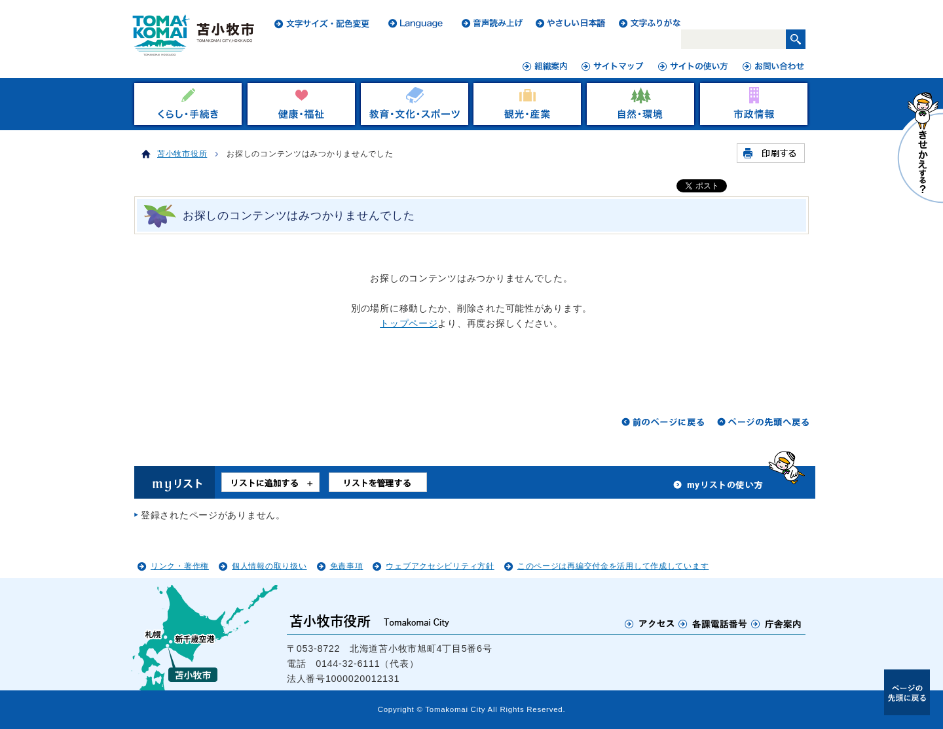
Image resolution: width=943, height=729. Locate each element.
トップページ (408, 323)
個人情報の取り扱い (269, 566)
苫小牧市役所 (182, 154)
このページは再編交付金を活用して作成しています (613, 566)
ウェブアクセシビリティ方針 (440, 566)
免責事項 (346, 566)
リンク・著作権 (180, 566)
